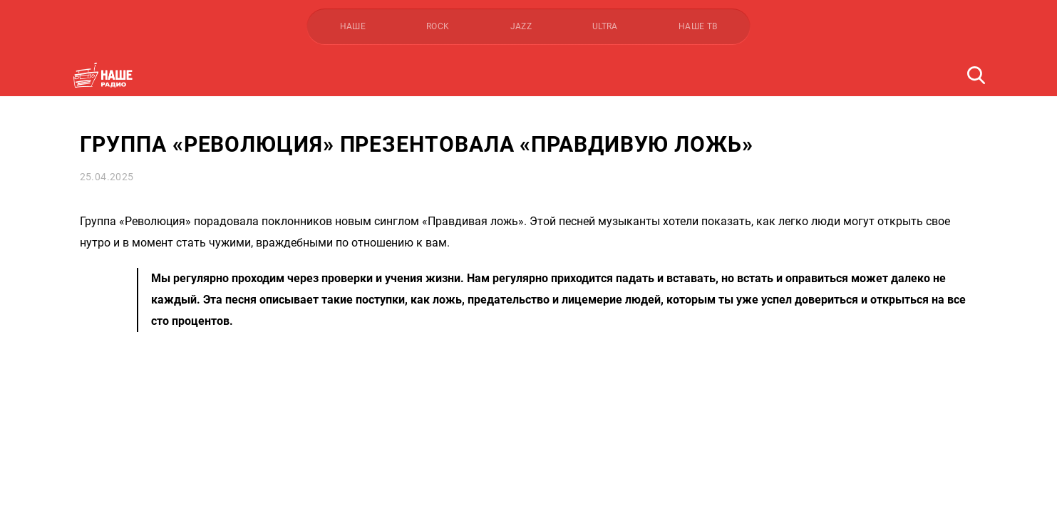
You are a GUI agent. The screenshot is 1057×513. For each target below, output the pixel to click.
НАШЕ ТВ (698, 26)
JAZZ (521, 26)
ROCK (437, 26)
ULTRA (605, 26)
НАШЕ (353, 26)
